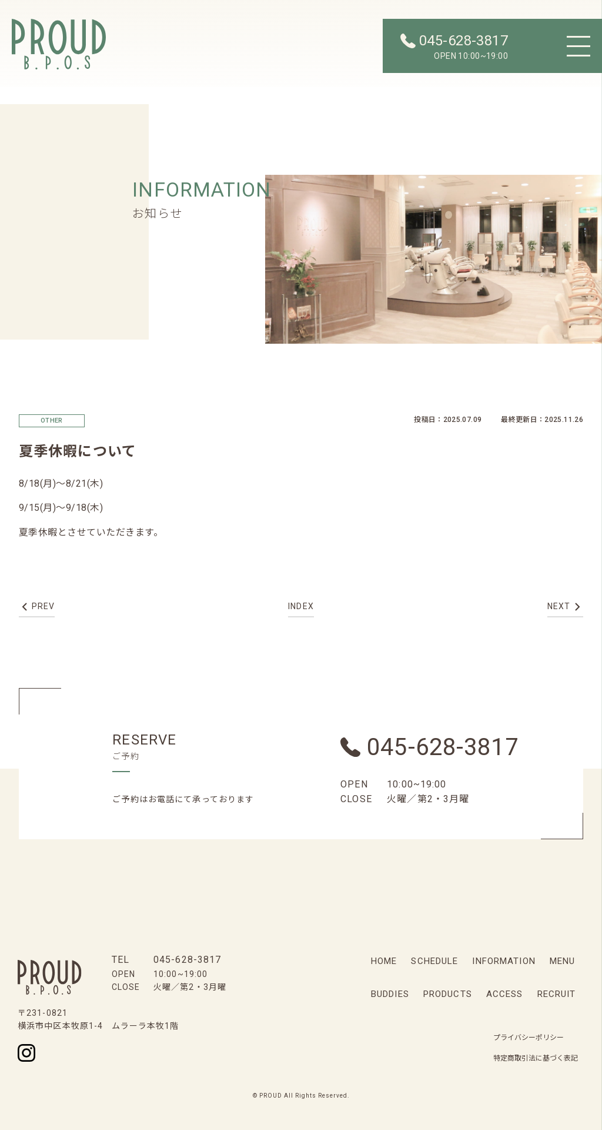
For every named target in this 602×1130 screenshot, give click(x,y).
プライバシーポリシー (528, 1037)
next (558, 606)
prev (43, 606)
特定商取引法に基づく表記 (535, 1058)
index (301, 606)
